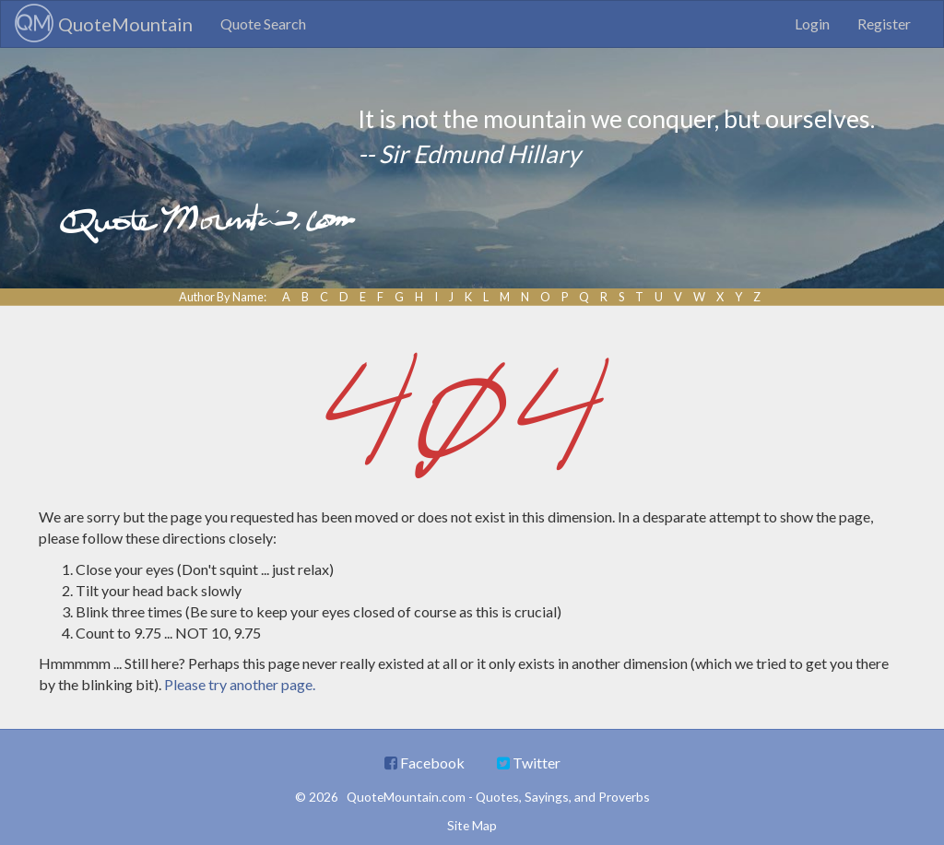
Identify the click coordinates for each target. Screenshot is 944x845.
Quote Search (263, 23)
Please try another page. (239, 684)
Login (812, 23)
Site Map (472, 825)
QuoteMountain (104, 23)
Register (884, 23)
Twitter (528, 762)
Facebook (424, 762)
